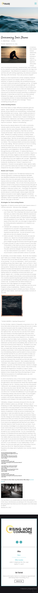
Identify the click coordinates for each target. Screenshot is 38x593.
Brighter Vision (32, 588)
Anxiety (13, 41)
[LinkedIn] (21, 542)
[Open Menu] (36, 3)
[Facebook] (17, 542)
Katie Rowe (6, 41)
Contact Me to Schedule (19, 557)
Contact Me (19, 581)
